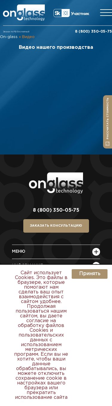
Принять (89, 274)
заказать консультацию (56, 225)
